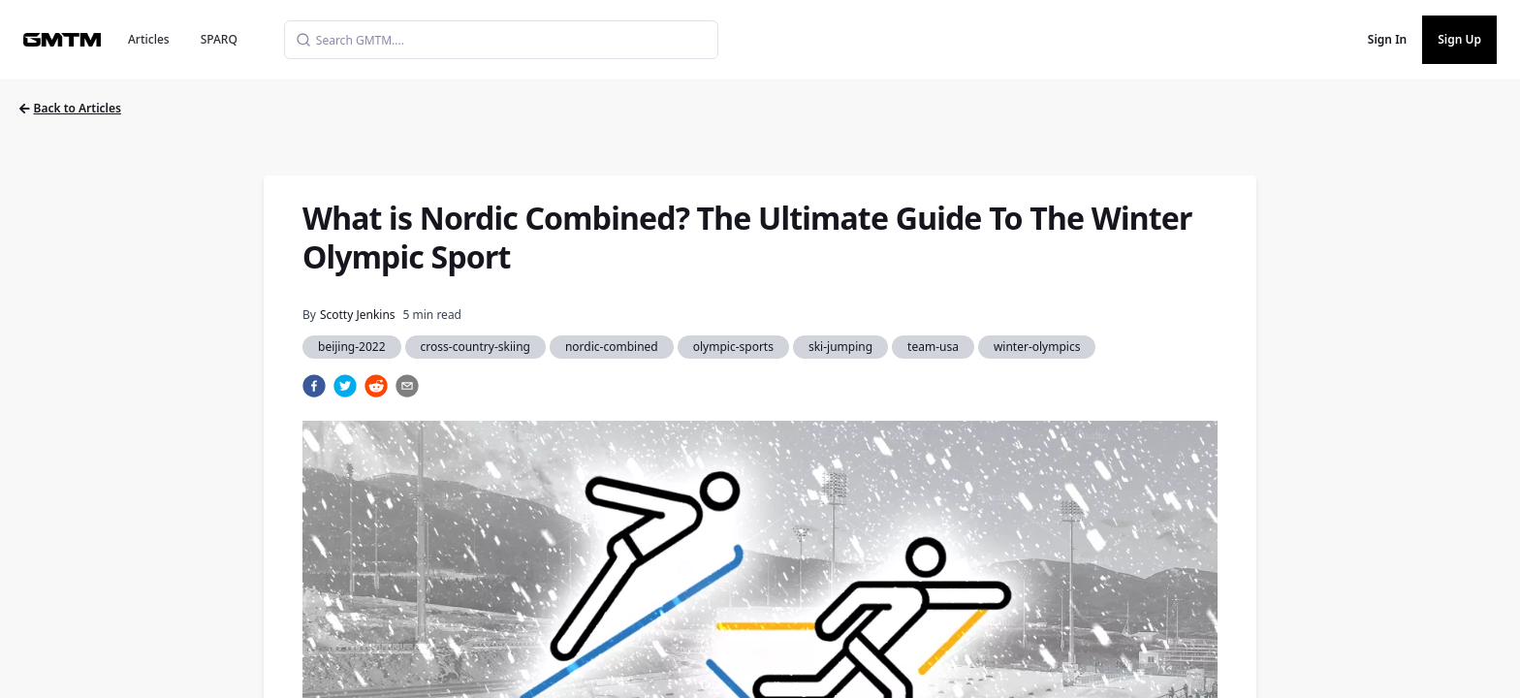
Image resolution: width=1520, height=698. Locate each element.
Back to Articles (70, 108)
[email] (407, 385)
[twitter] (345, 385)
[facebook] (314, 385)
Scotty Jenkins (358, 314)
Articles (149, 39)
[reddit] (376, 385)
